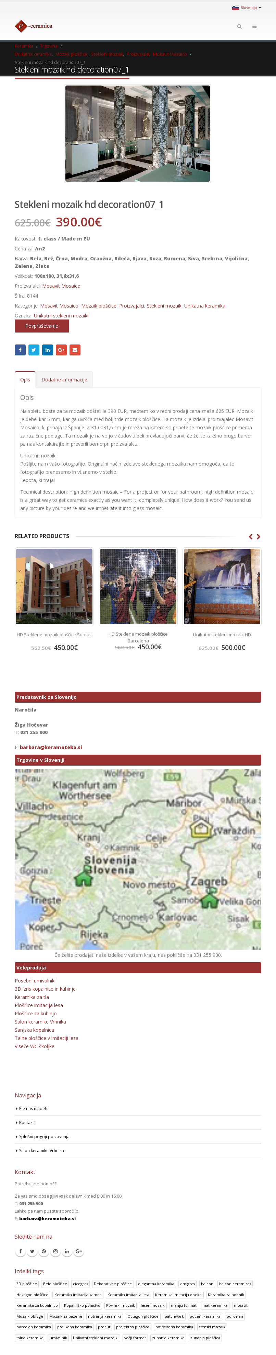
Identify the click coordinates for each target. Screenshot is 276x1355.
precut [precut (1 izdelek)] (104, 1326)
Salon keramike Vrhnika (40, 1021)
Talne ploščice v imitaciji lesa (46, 1038)
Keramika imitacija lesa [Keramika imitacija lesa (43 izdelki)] (128, 1294)
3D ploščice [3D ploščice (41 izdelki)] (26, 1283)
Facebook (20, 349)
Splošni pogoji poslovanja (45, 1136)
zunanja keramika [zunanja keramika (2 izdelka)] (168, 1337)
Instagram (55, 1251)
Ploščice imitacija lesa (39, 1005)
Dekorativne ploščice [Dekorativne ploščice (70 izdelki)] (113, 1283)
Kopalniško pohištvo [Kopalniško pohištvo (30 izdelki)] (82, 1305)
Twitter (33, 349)
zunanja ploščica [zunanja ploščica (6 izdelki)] (205, 1337)
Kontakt (26, 1122)
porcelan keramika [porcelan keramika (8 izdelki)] (33, 1326)
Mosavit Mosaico (61, 286)
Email (75, 349)
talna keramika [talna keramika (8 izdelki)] (29, 1337)
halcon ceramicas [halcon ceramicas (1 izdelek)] (235, 1283)
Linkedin (67, 1251)
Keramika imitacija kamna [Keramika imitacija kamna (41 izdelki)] (78, 1294)
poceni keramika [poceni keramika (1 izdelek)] (205, 1315)
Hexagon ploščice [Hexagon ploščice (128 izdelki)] (32, 1294)
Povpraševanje (41, 326)
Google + (61, 349)
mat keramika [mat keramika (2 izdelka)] (215, 1305)
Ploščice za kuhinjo (36, 1013)
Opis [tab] (25, 379)
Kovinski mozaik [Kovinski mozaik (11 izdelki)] (120, 1305)
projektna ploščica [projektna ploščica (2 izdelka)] (132, 1326)
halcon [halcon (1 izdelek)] (207, 1283)
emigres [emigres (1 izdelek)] (187, 1283)
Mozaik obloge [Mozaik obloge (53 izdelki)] (29, 1315)
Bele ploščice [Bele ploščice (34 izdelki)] (55, 1283)
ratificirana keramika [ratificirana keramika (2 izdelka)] (174, 1326)
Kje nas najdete (35, 1108)
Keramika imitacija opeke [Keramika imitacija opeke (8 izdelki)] (178, 1294)
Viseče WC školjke (34, 1046)
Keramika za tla (32, 997)
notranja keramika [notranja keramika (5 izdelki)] (105, 1315)
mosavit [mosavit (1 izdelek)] (241, 1305)
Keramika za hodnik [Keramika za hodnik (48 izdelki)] (226, 1294)
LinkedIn (47, 349)
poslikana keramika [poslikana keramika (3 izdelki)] (74, 1326)
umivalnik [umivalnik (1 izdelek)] (58, 1337)
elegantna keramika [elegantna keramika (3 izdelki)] (156, 1283)
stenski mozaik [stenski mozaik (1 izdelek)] (212, 1326)
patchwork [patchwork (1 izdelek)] (174, 1315)
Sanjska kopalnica (34, 1030)
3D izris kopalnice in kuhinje (45, 989)
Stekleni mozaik (164, 305)
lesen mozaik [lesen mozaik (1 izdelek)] (153, 1305)
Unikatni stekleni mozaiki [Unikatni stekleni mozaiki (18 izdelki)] (95, 1337)
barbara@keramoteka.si (51, 747)
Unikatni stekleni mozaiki (61, 315)
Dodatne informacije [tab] (64, 379)
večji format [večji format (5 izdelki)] (135, 1337)
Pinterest (44, 1251)
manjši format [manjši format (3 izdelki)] (184, 1305)
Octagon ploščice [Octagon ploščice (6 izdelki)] (143, 1315)
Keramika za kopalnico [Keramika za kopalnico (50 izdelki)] (37, 1305)
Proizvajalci (131, 305)
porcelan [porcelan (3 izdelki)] (235, 1315)
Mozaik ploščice (98, 305)
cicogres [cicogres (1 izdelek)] (80, 1283)
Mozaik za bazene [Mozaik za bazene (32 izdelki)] (65, 1315)
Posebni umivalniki (35, 980)
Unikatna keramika (204, 305)
